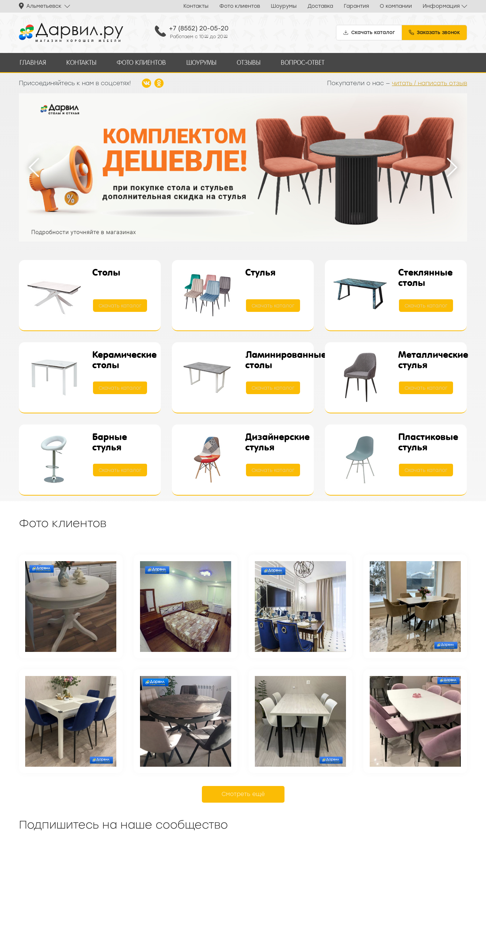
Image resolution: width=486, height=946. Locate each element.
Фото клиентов (239, 6)
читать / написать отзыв (429, 82)
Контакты (196, 6)
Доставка (320, 6)
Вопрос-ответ (298, 62)
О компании (396, 6)
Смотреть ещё (243, 793)
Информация (441, 6)
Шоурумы (284, 6)
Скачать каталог (120, 305)
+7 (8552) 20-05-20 (199, 28)
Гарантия (356, 6)
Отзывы (245, 62)
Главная (32, 62)
